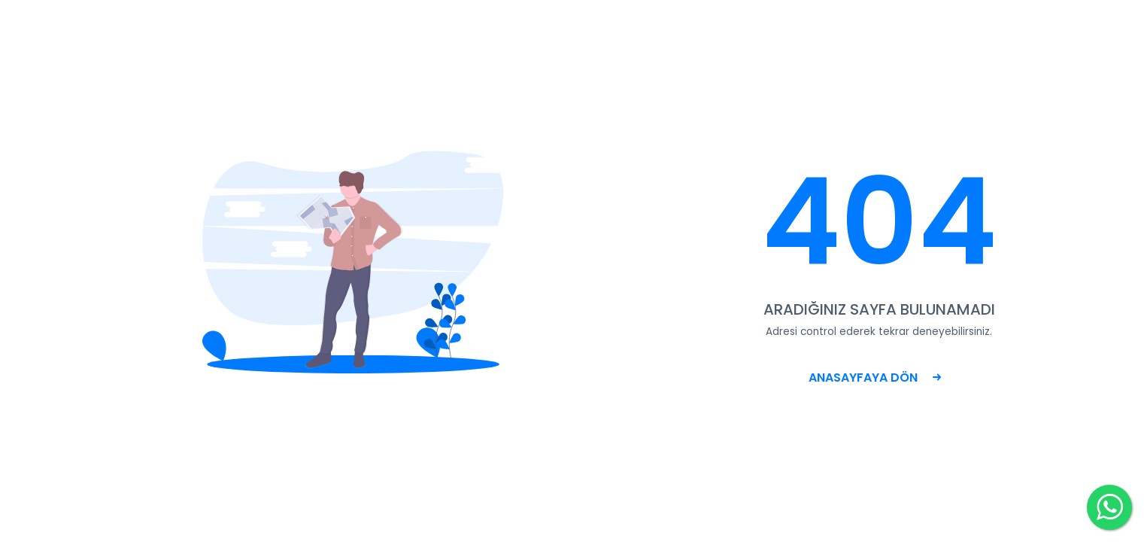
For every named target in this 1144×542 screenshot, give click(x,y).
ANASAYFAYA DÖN (875, 377)
